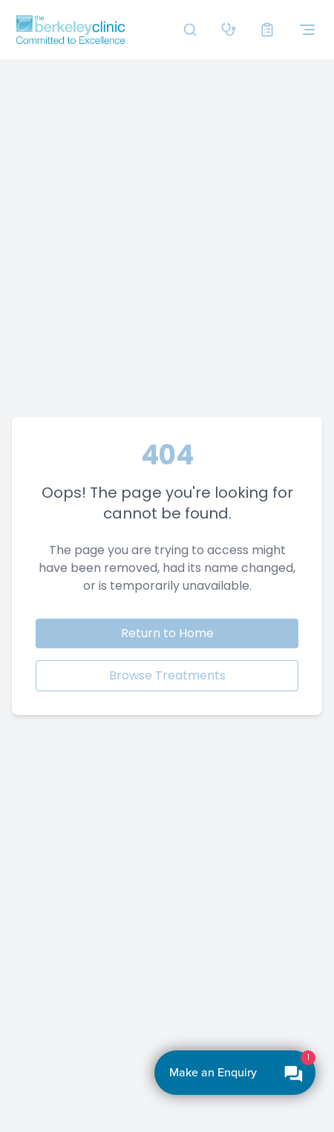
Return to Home (167, 633)
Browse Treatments (167, 675)
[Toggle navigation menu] (307, 30)
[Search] (190, 29)
